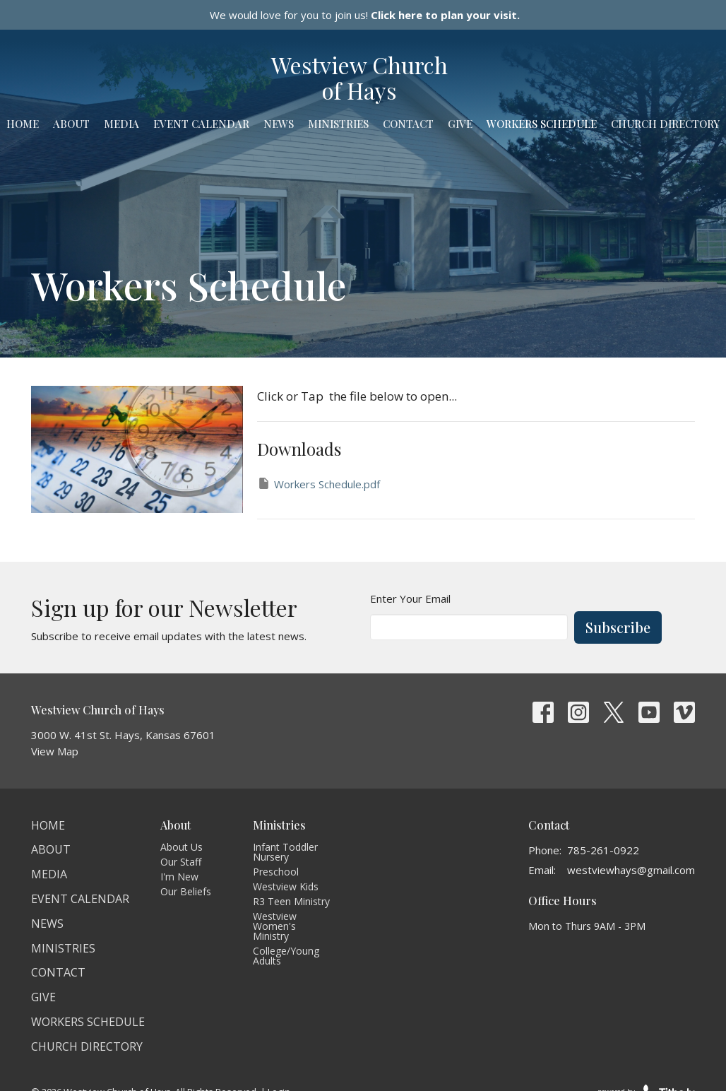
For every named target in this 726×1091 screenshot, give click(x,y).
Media (121, 124)
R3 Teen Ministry (291, 901)
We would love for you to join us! (365, 15)
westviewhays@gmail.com (631, 870)
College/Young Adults (286, 955)
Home (22, 124)
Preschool (276, 871)
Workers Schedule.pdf (318, 483)
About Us (181, 847)
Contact (408, 124)
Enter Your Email (410, 598)
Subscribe (617, 627)
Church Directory (665, 124)
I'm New (179, 876)
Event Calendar (201, 124)
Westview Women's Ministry (275, 926)
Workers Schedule (542, 124)
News (278, 124)
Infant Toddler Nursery (285, 851)
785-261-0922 (603, 850)
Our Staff (180, 861)
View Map (54, 751)
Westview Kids (286, 886)
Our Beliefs (185, 891)
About (71, 124)
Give (460, 124)
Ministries (338, 124)
